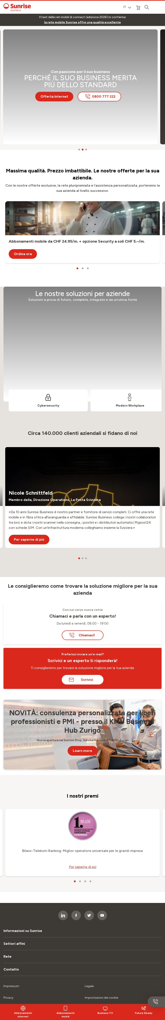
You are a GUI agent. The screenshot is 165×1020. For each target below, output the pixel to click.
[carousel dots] (79, 149)
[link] (82, 22)
